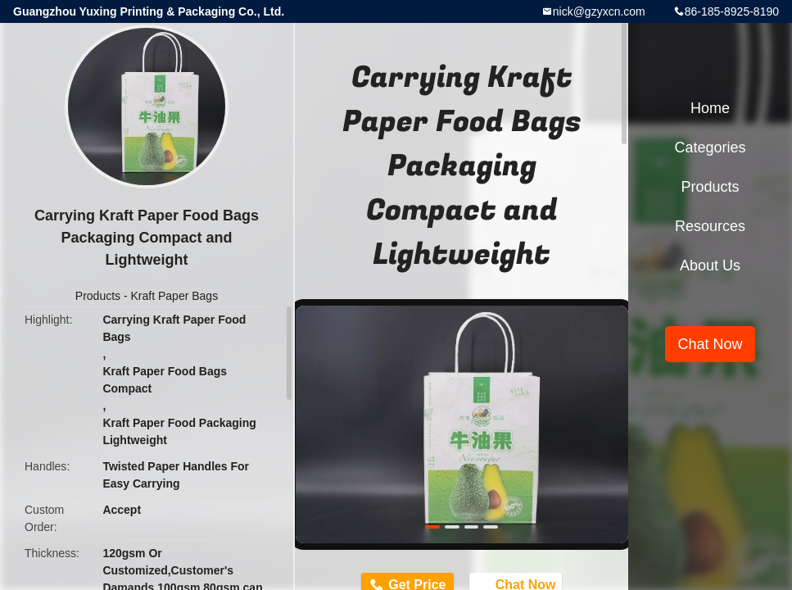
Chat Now (709, 344)
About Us (710, 265)
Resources (710, 226)
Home (710, 108)
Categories (709, 147)
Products (97, 295)
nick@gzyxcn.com (599, 11)
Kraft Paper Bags (175, 295)
